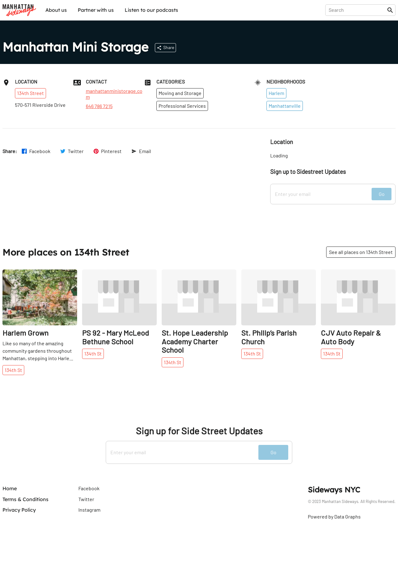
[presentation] (357, 10)
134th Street (30, 93)
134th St (13, 370)
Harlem (276, 93)
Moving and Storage (180, 93)
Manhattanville (285, 106)
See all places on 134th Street (361, 252)
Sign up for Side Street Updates (199, 430)
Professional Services (182, 106)
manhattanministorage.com (114, 93)
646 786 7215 (99, 106)
